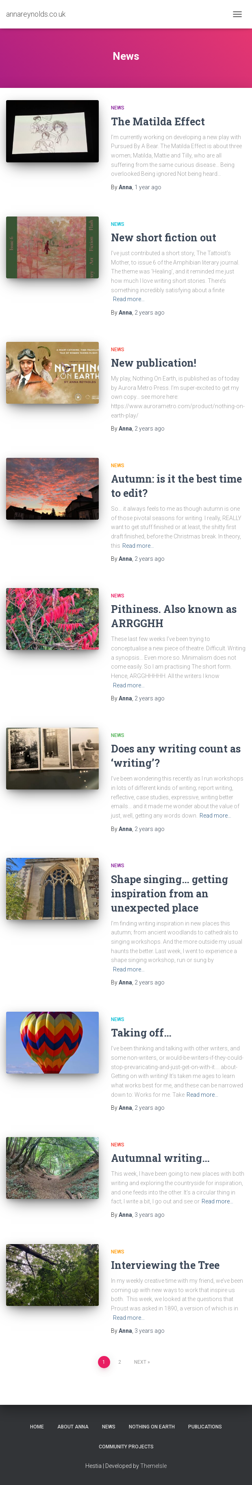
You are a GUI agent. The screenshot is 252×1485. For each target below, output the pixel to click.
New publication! (153, 363)
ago (148, 187)
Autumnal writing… (160, 1158)
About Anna (73, 1427)
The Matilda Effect (158, 121)
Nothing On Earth (152, 1427)
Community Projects (126, 1447)
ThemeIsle (153, 1466)
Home (37, 1427)
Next (140, 1362)
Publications (205, 1427)
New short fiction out (163, 237)
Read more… (129, 299)
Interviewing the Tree (165, 1265)
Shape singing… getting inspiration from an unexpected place (169, 893)
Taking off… (141, 1032)
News (117, 108)
